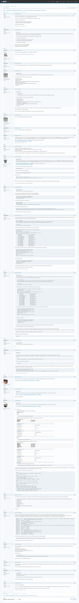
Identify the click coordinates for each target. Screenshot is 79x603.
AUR (72, 1)
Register (12, 6)
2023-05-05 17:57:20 (18, 350)
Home (49, 1)
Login (15, 6)
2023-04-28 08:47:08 (18, 187)
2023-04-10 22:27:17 (18, 70)
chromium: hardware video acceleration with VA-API (35, 10)
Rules (6, 6)
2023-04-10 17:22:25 (18, 63)
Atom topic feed (73, 598)
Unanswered (74, 7)
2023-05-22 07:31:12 (18, 570)
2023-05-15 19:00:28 (18, 544)
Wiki (61, 1)
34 (19, 12)
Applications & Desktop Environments (14, 10)
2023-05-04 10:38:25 (18, 340)
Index (4, 6)
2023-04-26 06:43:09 (18, 156)
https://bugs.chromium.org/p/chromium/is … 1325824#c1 (31, 380)
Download (75, 1)
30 (12, 12)
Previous (7, 12)
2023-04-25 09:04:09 (18, 146)
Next (25, 12)
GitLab (64, 1)
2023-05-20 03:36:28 (18, 562)
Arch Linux (5, 2)
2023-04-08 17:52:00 (18, 29)
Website (6, 166)
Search (9, 6)
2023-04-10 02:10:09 (18, 50)
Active (71, 7)
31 (14, 12)
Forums (57, 1)
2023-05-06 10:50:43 (18, 400)
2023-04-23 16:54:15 (18, 135)
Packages (52, 1)
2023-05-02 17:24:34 (18, 215)
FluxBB (75, 599)
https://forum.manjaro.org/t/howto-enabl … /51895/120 (24, 164)
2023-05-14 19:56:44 (18, 512)
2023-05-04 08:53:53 (18, 272)
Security (68, 1)
